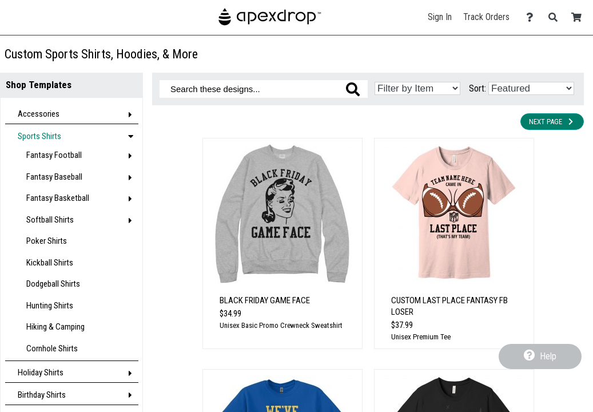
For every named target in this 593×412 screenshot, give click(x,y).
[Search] (556, 17)
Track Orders (486, 16)
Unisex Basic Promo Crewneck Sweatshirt (281, 325)
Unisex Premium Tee (421, 336)
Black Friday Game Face (265, 300)
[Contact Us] (532, 17)
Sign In (440, 16)
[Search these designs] (264, 89)
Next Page (552, 121)
